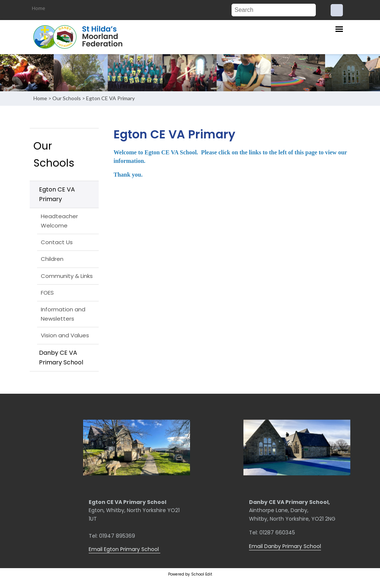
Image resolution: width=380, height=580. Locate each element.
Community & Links (67, 276)
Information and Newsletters (63, 313)
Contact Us (57, 242)
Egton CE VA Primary (110, 98)
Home (38, 8)
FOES (47, 292)
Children (52, 259)
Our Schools (66, 98)
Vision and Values (65, 335)
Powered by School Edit (190, 574)
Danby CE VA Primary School (61, 357)
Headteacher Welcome (59, 220)
